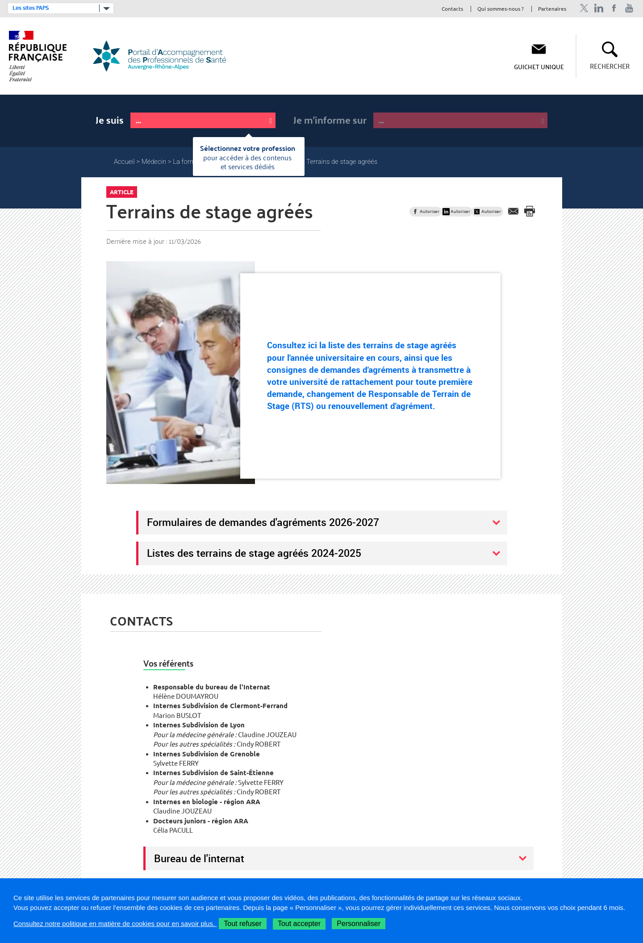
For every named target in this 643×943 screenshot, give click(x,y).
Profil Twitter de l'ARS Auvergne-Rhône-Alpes (584, 8)
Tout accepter (299, 923)
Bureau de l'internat (199, 858)
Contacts (452, 9)
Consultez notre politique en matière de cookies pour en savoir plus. (115, 923)
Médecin (154, 162)
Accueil (124, 162)
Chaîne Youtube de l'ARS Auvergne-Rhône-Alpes (629, 8)
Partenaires (552, 9)
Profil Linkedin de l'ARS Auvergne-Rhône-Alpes (599, 8)
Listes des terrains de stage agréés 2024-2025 (254, 553)
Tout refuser (242, 923)
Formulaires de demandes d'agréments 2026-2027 (263, 522)
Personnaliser (358, 923)
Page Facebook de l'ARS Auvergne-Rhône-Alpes (614, 8)
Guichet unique (539, 66)
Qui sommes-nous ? (500, 9)
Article (122, 192)
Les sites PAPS (31, 8)
